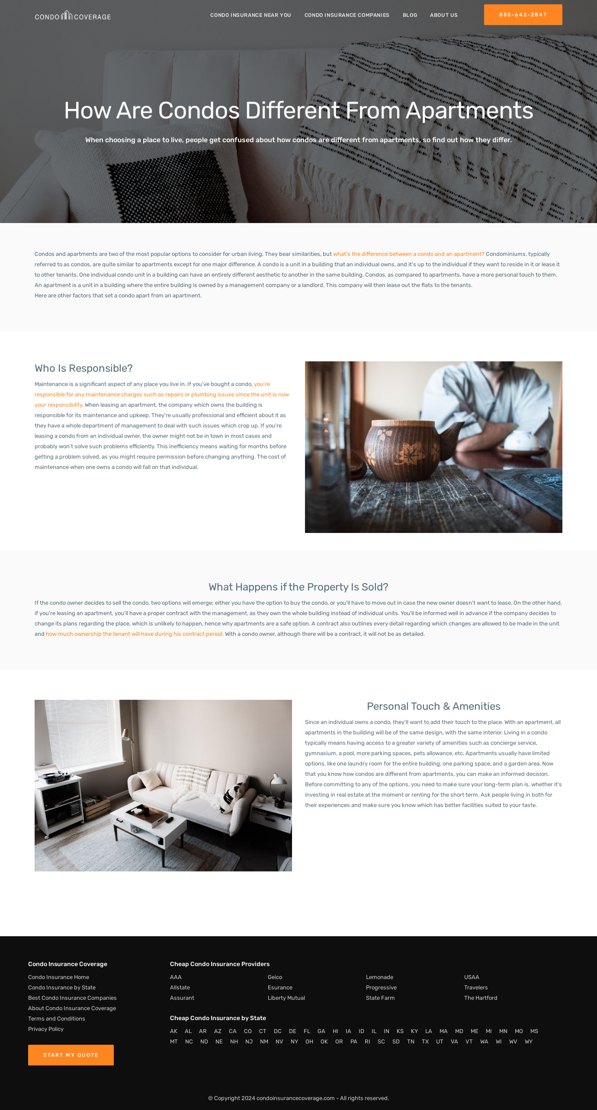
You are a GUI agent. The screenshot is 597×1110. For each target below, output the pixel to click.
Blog (410, 15)
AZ (217, 1031)
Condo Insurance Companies (347, 15)
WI (499, 1041)
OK (324, 1041)
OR (339, 1041)
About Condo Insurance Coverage (72, 1008)
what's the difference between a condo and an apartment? (409, 254)
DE (292, 1031)
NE (219, 1041)
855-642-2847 (523, 15)
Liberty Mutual (286, 998)
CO (248, 1031)
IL (374, 1031)
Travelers (476, 987)
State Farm (380, 998)
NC (189, 1041)
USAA (471, 977)
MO (519, 1031)
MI (489, 1031)
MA (444, 1031)
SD (396, 1041)
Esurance (280, 987)
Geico (275, 977)
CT (262, 1031)
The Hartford (481, 998)
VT (469, 1041)
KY (414, 1031)
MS (534, 1031)
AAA (176, 977)
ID (361, 1031)
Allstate (180, 987)
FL (307, 1031)
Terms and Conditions (56, 1018)
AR (203, 1031)
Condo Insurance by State (62, 987)
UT (439, 1041)
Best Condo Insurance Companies (72, 998)
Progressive (381, 987)
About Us (444, 15)
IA (348, 1031)
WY (529, 1041)
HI (335, 1031)
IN (386, 1031)
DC (278, 1031)
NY (294, 1041)
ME (474, 1031)
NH (234, 1041)
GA (321, 1031)
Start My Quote (71, 1055)
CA (233, 1031)
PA (353, 1041)
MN (503, 1031)
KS (400, 1031)
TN (410, 1041)
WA (484, 1041)
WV (513, 1041)
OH (309, 1041)
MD (459, 1031)
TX (425, 1041)
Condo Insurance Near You (250, 15)
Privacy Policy (46, 1029)
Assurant (182, 998)
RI (367, 1041)
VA (454, 1041)
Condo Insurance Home (58, 977)
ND (204, 1041)
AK (173, 1031)
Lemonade (379, 977)
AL (188, 1031)
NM (264, 1041)
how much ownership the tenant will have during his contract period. (135, 634)
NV (279, 1041)
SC (381, 1041)
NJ (249, 1041)
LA (428, 1031)
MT (174, 1041)
